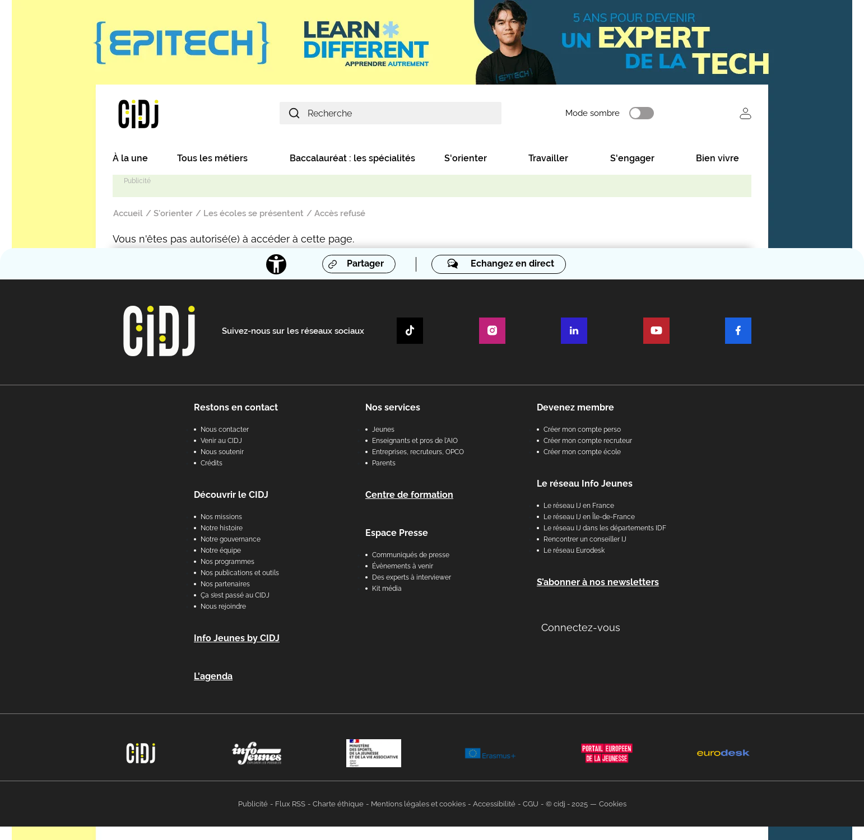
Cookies (612, 804)
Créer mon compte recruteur (588, 441)
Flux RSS (290, 804)
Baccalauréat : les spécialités (352, 158)
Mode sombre (594, 114)
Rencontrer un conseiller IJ (585, 539)
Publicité (253, 804)
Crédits (211, 463)
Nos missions (221, 517)
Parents (384, 463)
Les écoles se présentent (253, 213)
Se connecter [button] (745, 113)
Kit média (387, 588)
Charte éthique (338, 804)
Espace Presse (396, 533)
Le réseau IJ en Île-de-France (589, 517)
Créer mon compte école (582, 452)
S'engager (632, 158)
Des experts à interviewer (411, 577)
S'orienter (465, 158)
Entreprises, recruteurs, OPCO (418, 452)
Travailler (548, 158)
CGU (530, 804)
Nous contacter (225, 429)
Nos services (392, 407)
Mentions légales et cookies (418, 804)
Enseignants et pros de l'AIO (415, 441)
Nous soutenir (222, 452)
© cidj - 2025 (567, 804)
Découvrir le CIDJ (231, 494)
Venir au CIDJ (221, 441)
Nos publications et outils (240, 573)
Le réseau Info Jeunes (585, 483)
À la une (130, 158)
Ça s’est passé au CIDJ (235, 595)
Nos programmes (227, 562)
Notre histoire (222, 528)
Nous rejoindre (223, 606)
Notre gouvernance (231, 539)
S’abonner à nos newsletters (598, 582)
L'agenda (213, 676)
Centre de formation (409, 494)
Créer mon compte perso (582, 429)
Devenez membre (575, 407)
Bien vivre (717, 158)
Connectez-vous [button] (580, 627)
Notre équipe (221, 550)
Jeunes (383, 429)
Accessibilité (494, 804)
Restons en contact (236, 407)
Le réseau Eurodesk (574, 550)
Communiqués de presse (410, 555)
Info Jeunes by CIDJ (237, 638)
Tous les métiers (212, 158)
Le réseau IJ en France (579, 506)
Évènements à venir (402, 566)
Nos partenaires (225, 584)
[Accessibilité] (276, 264)
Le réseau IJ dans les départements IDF (605, 528)
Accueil (128, 213)
